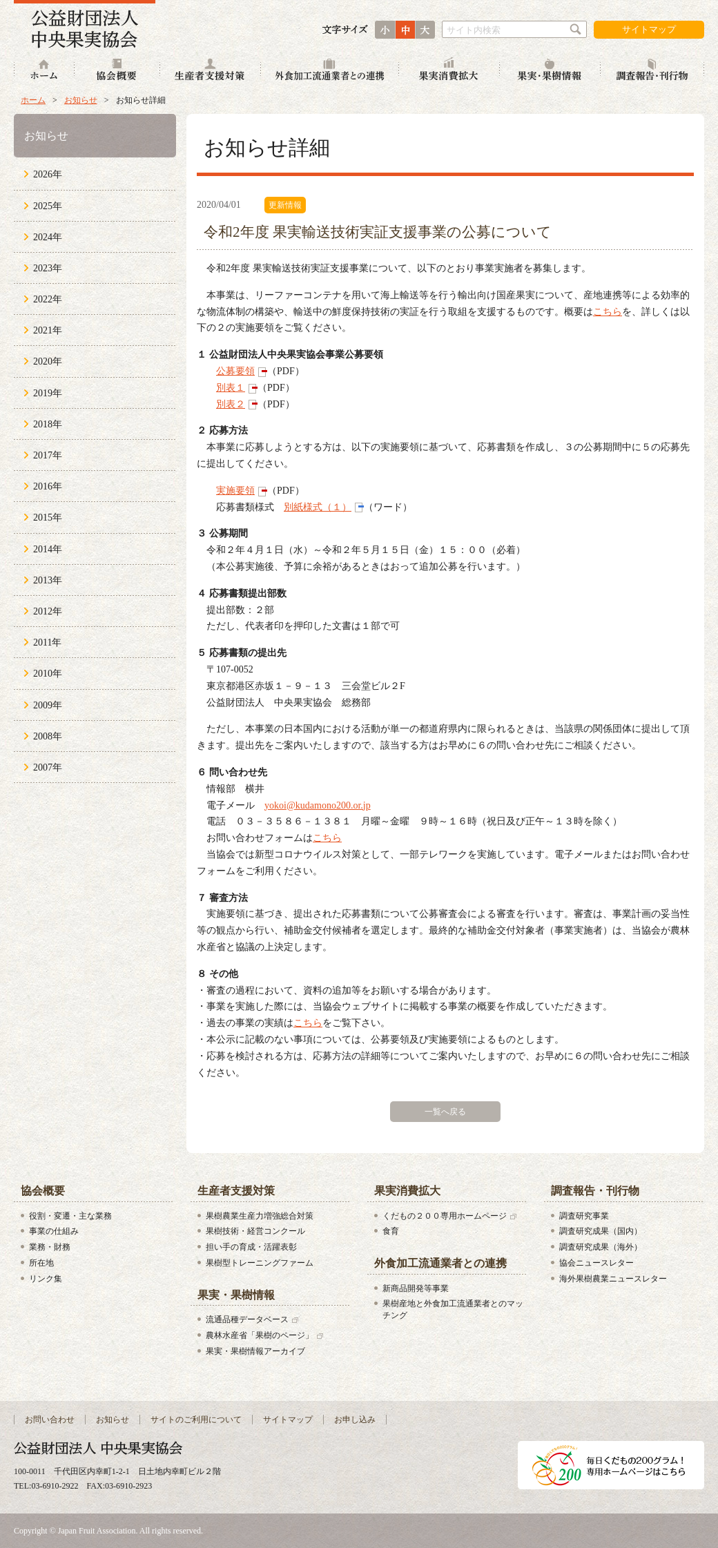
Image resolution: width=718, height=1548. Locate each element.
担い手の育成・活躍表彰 (251, 1247)
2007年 (47, 767)
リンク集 (45, 1279)
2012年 (47, 611)
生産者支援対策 (210, 70)
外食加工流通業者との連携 (330, 70)
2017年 (47, 455)
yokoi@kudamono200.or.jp (317, 805)
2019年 (47, 393)
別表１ (230, 388)
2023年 (47, 268)
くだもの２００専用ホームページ (444, 1216)
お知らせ (80, 100)
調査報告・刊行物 (652, 70)
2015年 (47, 517)
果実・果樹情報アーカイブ (255, 1351)
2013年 (47, 580)
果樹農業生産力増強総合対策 (259, 1216)
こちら (607, 312)
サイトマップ (649, 29)
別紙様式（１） (317, 507)
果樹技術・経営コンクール (255, 1231)
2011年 (47, 642)
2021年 (47, 330)
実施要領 (235, 490)
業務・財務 (49, 1247)
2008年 (47, 736)
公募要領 (235, 371)
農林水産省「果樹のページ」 (259, 1335)
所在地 (41, 1263)
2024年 (47, 237)
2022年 (47, 299)
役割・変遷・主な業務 (70, 1216)
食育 (390, 1231)
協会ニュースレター (596, 1263)
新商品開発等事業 (415, 1288)
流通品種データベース (247, 1319)
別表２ (230, 404)
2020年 (47, 361)
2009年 (47, 705)
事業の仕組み (54, 1231)
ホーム (44, 70)
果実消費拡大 (449, 70)
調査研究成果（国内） (600, 1231)
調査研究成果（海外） (600, 1247)
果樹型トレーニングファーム (259, 1263)
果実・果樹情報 (550, 70)
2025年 (47, 206)
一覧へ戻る (445, 1111)
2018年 (47, 424)
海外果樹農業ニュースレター (613, 1279)
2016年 (47, 486)
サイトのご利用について (196, 1419)
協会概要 (117, 70)
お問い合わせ (50, 1419)
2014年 (47, 549)
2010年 (47, 673)
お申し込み (355, 1419)
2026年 (47, 174)
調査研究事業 (584, 1216)
